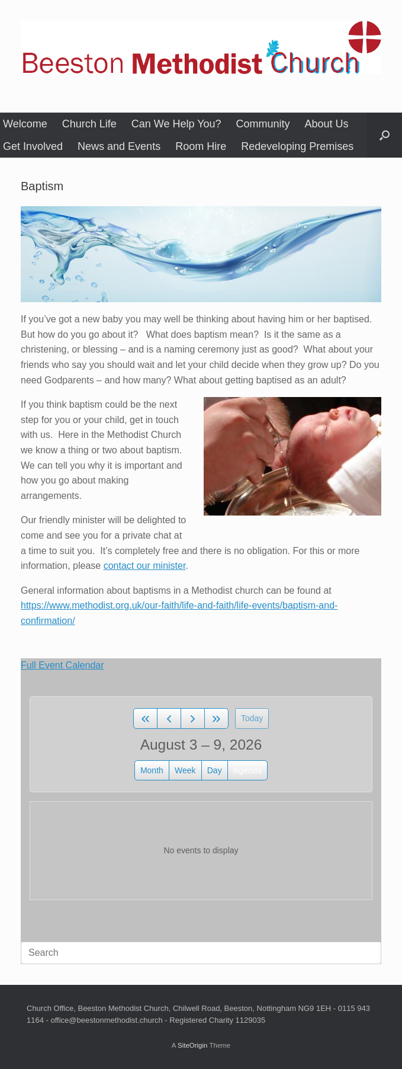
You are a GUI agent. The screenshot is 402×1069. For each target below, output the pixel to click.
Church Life (89, 124)
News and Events (119, 146)
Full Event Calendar (62, 665)
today (252, 718)
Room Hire (200, 146)
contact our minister (145, 566)
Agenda (247, 770)
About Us (327, 124)
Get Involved (33, 146)
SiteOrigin (193, 1045)
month (151, 770)
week (185, 770)
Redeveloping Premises (297, 146)
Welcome (25, 124)
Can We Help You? (176, 124)
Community (263, 124)
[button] (384, 135)
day (214, 770)
